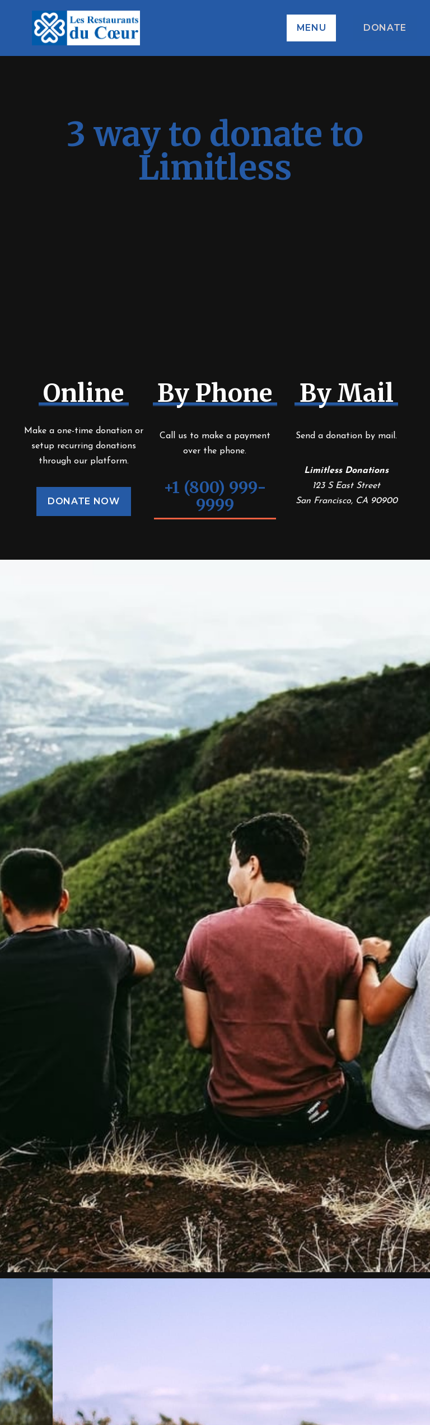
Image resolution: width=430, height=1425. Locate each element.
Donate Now (83, 501)
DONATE (384, 27)
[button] (312, 28)
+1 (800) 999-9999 (215, 497)
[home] (198, 28)
